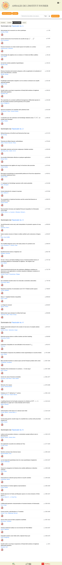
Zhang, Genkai (4, 202)
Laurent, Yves (4, 513)
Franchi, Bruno (4, 212)
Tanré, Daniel (15, 378)
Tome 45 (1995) (17, 22)
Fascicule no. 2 (17, 129)
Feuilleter (15, 13)
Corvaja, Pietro (4, 445)
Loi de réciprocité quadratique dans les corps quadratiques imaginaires (19, 460)
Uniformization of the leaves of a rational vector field (14, 410)
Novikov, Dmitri (4, 330)
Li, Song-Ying (13, 497)
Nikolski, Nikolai (4, 74)
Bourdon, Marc (4, 64)
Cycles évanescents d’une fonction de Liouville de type (18, 38)
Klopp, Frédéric (4, 121)
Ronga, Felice (4, 159)
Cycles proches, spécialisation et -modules (12, 511)
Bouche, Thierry (12, 142)
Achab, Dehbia (4, 167)
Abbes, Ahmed (4, 142)
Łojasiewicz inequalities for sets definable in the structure (17, 344)
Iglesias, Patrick (4, 306)
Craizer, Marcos (13, 394)
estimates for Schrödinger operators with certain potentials (16, 183)
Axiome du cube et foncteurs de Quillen (11, 376)
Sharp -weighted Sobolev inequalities (11, 296)
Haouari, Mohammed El (6, 386)
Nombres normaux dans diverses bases (11, 451)
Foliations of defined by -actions (11, 393)
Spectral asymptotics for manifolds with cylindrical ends (15, 109)
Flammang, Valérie (5, 282)
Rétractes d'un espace (6, 385)
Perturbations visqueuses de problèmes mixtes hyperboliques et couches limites (21, 352)
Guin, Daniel (4, 56)
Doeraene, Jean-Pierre (6, 378)
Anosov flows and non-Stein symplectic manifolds (13, 519)
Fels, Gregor (4, 505)
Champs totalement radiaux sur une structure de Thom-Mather (16, 527)
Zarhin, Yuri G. (12, 150)
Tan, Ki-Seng (4, 134)
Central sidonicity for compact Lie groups (11, 191)
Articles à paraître (7, 13)
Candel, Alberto (4, 412)
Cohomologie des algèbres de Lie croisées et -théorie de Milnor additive (19, 54)
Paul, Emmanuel (5, 40)
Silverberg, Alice (4, 150)
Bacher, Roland (4, 437)
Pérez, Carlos (4, 298)
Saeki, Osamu (4, 422)
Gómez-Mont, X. (13, 412)
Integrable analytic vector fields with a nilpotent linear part (15, 535)
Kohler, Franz (4, 83)
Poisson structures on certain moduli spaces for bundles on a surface (18, 46)
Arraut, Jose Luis (5, 394)
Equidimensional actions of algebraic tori (11, 251)
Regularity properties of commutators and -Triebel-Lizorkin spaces (19, 288)
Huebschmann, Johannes (7, 48)
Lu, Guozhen (12, 212)
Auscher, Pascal (4, 274)
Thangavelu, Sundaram (6, 362)
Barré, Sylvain (4, 370)
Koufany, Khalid (4, 32)
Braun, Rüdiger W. (5, 103)
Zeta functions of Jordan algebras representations (13, 485)
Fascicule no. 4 (17, 322)
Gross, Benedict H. (5, 245)
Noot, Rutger (4, 471)
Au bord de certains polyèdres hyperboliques (12, 63)
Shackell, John (4, 93)
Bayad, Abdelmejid (5, 461)
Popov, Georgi (13, 314)
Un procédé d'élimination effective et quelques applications (16, 157)
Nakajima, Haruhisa (5, 253)
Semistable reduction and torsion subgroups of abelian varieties (17, 149)
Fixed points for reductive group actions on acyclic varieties (16, 477)
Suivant (24, 22)
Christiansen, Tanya (5, 111)
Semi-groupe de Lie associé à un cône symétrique (13, 30)
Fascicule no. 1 (17, 26)
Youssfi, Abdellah (5, 290)
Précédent (3, 22)
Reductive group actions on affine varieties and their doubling (16, 336)
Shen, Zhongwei (4, 184)
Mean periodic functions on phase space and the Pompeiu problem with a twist (20, 360)
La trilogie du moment (6, 305)
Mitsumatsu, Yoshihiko (6, 521)
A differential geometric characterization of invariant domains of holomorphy (20, 503)
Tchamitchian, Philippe (14, 274)
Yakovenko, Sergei (13, 330)
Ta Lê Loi (3, 346)
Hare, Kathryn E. (5, 192)
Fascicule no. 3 (17, 220)
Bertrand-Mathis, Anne (6, 453)
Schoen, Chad (14, 245)
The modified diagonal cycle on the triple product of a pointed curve (18, 243)
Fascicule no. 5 (17, 430)
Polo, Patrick (4, 263)
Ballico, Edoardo (5, 404)
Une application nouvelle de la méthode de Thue (13, 443)
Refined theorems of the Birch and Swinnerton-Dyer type (15, 133)
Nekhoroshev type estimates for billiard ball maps (13, 313)
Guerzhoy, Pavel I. (5, 227)
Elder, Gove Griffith (5, 237)
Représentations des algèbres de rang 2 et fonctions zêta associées (18, 165)
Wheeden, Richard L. (20, 212)
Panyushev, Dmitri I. (5, 338)
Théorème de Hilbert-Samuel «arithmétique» (12, 141)
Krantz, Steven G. (5, 497)
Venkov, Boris (12, 437)
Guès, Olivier (4, 354)
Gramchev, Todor (5, 314)
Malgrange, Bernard (12, 513)
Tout (45, 16)
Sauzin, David (4, 176)
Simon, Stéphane (5, 529)
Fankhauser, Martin (5, 479)
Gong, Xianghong (5, 537)
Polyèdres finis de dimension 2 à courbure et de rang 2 (16, 368)
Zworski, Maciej (14, 111)
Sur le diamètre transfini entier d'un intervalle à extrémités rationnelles (18, 280)
